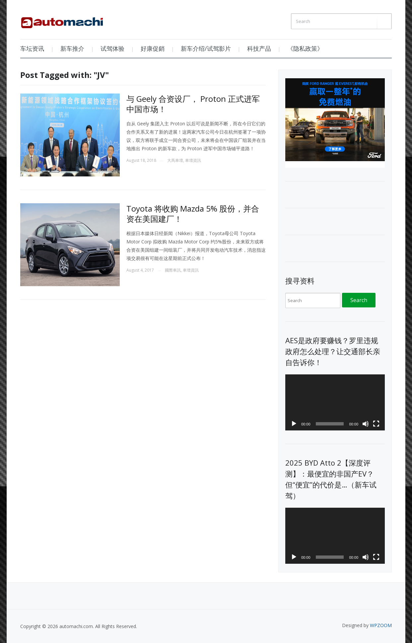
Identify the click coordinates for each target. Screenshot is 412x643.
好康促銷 (153, 48)
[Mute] (365, 423)
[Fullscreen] (376, 423)
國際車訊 (173, 270)
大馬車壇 (175, 160)
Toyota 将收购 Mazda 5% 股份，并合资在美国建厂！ (192, 213)
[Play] (294, 423)
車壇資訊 (193, 160)
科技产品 (259, 48)
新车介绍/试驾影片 (206, 48)
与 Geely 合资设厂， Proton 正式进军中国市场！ (193, 103)
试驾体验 (112, 48)
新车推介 (72, 48)
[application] (335, 402)
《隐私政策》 (305, 48)
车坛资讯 (32, 48)
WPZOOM (381, 625)
